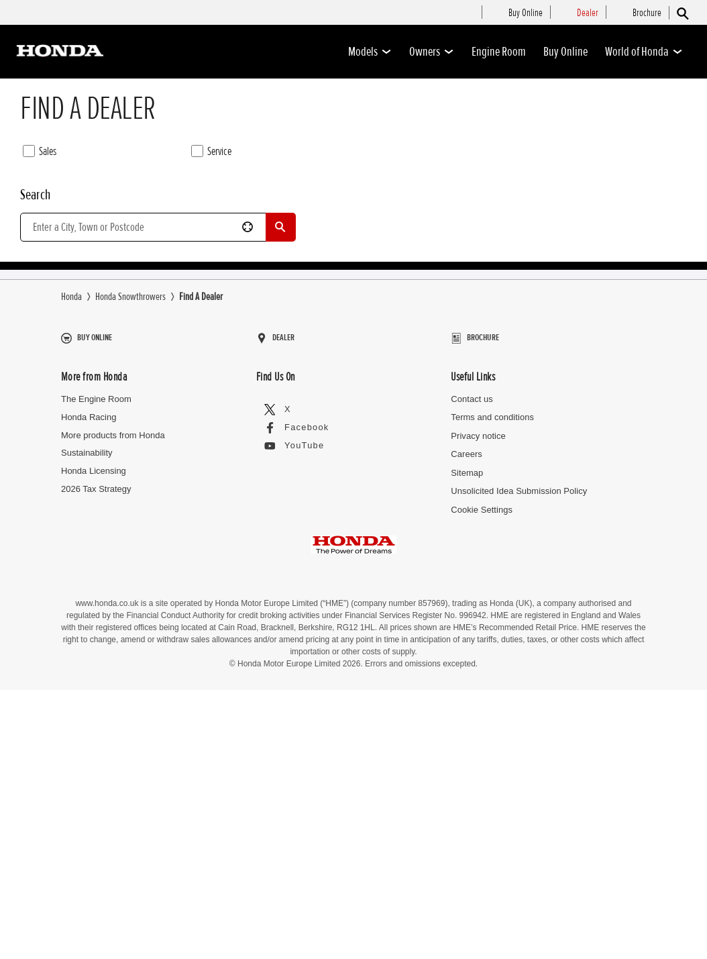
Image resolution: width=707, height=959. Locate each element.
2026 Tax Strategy (96, 799)
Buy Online (565, 52)
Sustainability (87, 763)
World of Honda (644, 52)
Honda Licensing (93, 781)
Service (211, 151)
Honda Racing (88, 727)
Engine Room (499, 52)
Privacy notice (478, 746)
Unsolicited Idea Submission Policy (518, 801)
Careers (466, 764)
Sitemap (467, 782)
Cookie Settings (481, 819)
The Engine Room (96, 709)
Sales (39, 151)
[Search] (682, 13)
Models (370, 52)
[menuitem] (525, 13)
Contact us (471, 709)
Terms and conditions (492, 727)
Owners (431, 52)
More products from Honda (113, 745)
